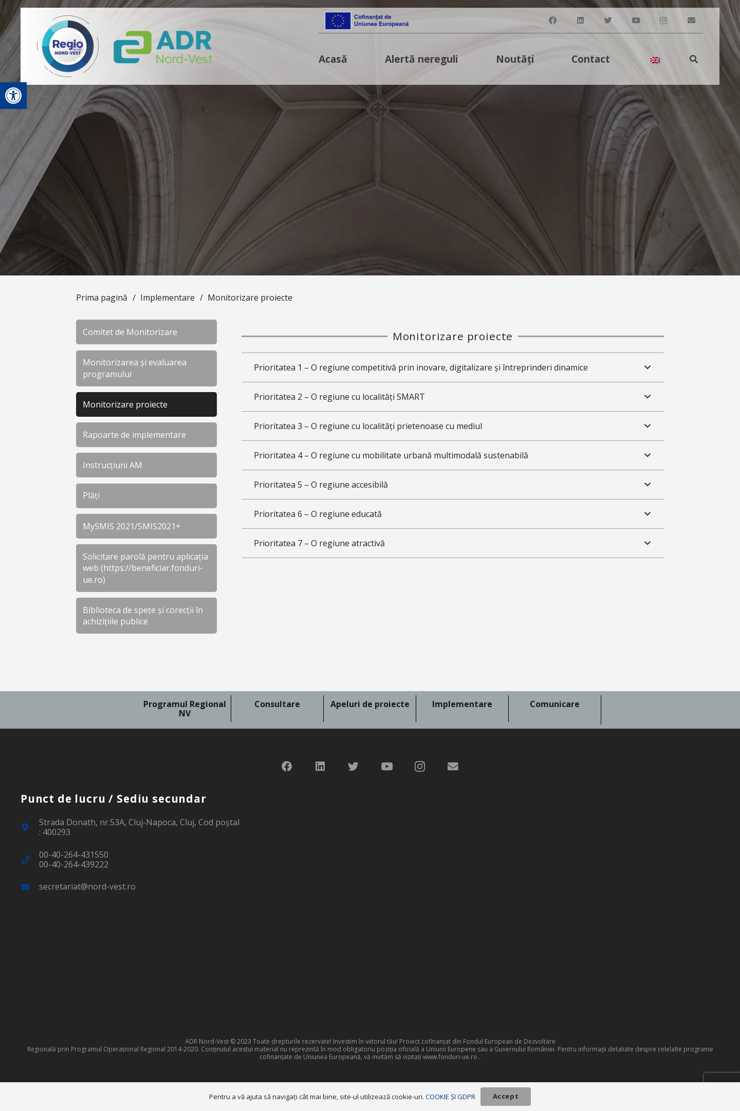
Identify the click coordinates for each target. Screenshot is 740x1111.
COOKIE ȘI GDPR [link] (450, 1096)
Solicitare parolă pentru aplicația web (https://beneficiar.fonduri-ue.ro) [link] (145, 568)
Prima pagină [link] (101, 297)
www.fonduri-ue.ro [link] (450, 1056)
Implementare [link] (167, 297)
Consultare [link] (277, 704)
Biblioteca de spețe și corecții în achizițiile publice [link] (143, 615)
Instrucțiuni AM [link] (112, 465)
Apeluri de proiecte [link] (370, 704)
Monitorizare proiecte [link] (250, 297)
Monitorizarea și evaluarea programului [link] (135, 368)
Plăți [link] (91, 495)
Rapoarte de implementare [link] (134, 434)
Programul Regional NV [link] (184, 708)
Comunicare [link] (555, 704)
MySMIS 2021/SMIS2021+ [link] (132, 526)
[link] (13, 95)
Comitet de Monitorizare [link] (130, 332)
